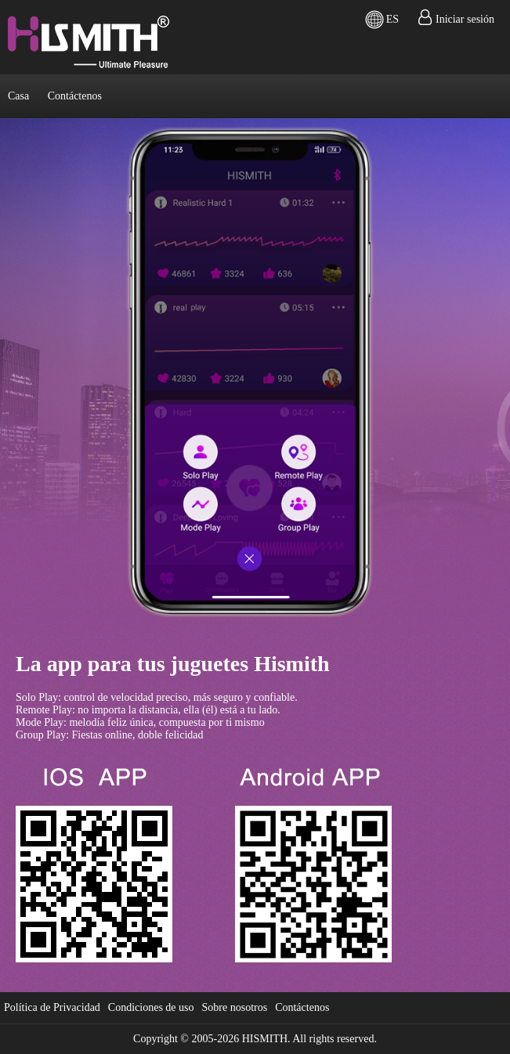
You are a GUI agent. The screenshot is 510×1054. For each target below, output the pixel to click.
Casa (18, 96)
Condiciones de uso (151, 1007)
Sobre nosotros (235, 1007)
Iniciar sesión (465, 19)
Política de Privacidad (52, 1007)
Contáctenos (75, 96)
